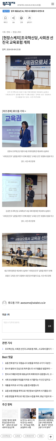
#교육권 (17, 436)
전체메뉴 (52, 4)
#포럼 (41, 436)
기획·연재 (6, 32)
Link (13, 17)
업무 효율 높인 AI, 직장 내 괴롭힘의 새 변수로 (23, 11)
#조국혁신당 (6, 436)
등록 (49, 326)
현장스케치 (17, 32)
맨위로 (50, 437)
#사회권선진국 (29, 436)
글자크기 (29, 17)
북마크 (5, 17)
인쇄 (21, 17)
